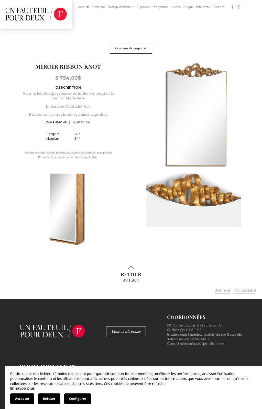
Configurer (77, 398)
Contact (219, 7)
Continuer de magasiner (131, 48)
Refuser (49, 398)
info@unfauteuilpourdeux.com (202, 344)
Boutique (98, 7)
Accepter (22, 398)
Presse (175, 7)
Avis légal (222, 290)
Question (81, 122)
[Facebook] (232, 7)
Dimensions (56, 122)
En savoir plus (22, 388)
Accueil (83, 7)
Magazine (160, 7)
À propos (143, 7)
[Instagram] (238, 7)
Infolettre (203, 7)
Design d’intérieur (120, 7)
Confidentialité (245, 290)
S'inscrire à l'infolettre (126, 331)
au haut (131, 274)
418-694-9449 (196, 339)
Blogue (188, 7)
